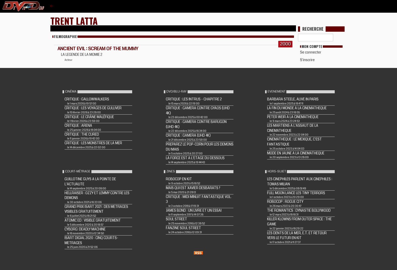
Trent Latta (74, 20)
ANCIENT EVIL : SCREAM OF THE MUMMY (97, 48)
